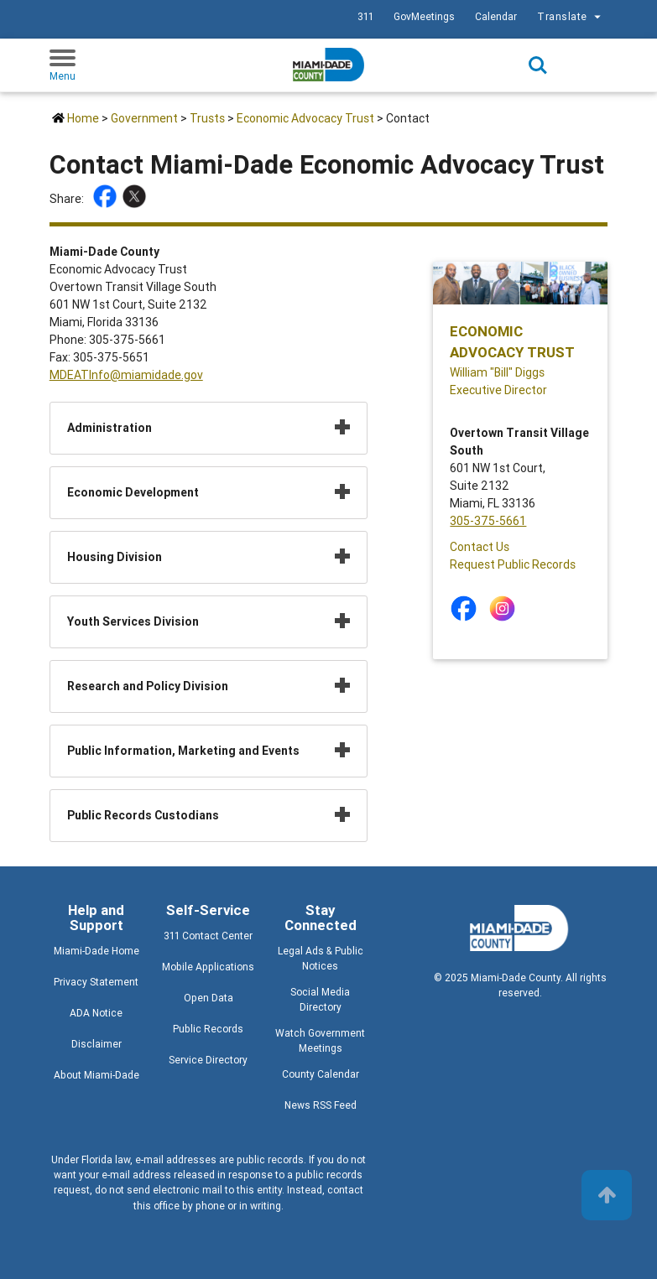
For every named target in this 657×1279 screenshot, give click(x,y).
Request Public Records (513, 564)
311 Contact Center (208, 935)
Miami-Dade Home (96, 950)
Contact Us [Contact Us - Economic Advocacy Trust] (479, 546)
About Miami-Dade (96, 1074)
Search (537, 65)
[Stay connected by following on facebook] (467, 608)
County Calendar (320, 1074)
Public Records (208, 1028)
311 (365, 16)
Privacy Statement (96, 981)
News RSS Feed (320, 1105)
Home (83, 118)
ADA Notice (96, 1012)
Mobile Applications (208, 966)
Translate (571, 17)
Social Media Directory (320, 999)
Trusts (207, 118)
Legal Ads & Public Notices (320, 958)
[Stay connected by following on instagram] (505, 608)
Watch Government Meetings (320, 1040)
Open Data (208, 997)
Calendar (496, 16)
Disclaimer (96, 1043)
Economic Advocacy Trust (305, 118)
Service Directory (208, 1059)
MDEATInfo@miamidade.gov (126, 374)
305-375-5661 (488, 520)
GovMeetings (424, 16)
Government (144, 118)
